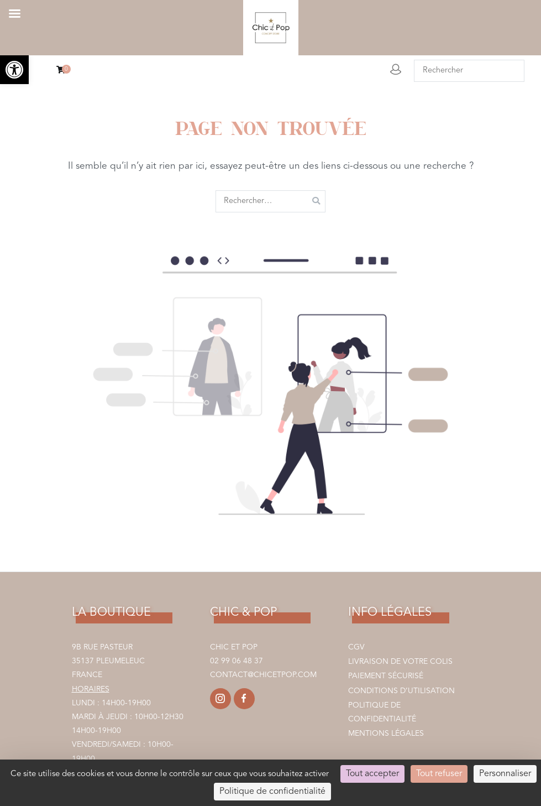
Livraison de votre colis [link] (400, 661)
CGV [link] (356, 647)
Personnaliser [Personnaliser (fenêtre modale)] (505, 773)
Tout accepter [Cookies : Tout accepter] (372, 773)
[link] (14, 69)
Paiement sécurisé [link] (385, 676)
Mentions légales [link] (386, 733)
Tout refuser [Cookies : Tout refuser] (439, 773)
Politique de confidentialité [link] (382, 712)
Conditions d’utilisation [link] (401, 691)
